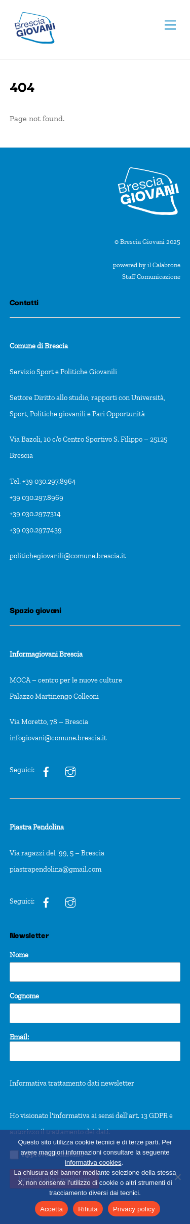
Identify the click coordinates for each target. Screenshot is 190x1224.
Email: (95, 1046)
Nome (19, 954)
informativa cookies (93, 1162)
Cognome (24, 995)
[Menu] (170, 25)
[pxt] (46, 901)
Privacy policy (134, 1209)
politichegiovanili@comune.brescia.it (68, 555)
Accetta (51, 1209)
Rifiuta (88, 1209)
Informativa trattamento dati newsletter (72, 1083)
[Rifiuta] (177, 1177)
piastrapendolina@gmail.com (55, 869)
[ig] (46, 769)
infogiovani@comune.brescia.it (58, 737)
